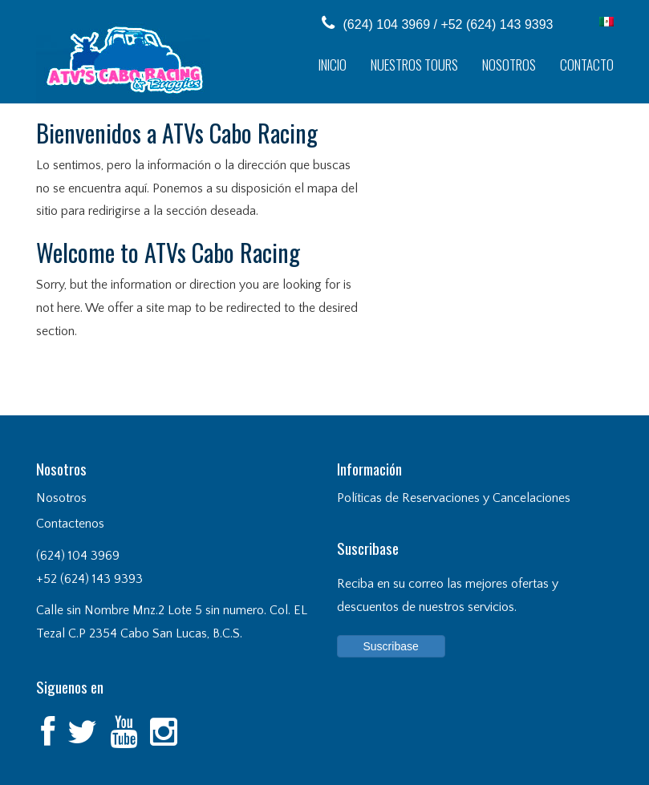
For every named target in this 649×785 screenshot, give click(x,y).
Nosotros (509, 65)
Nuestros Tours (414, 65)
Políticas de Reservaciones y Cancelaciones (453, 498)
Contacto (587, 65)
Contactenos (70, 523)
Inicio (332, 65)
